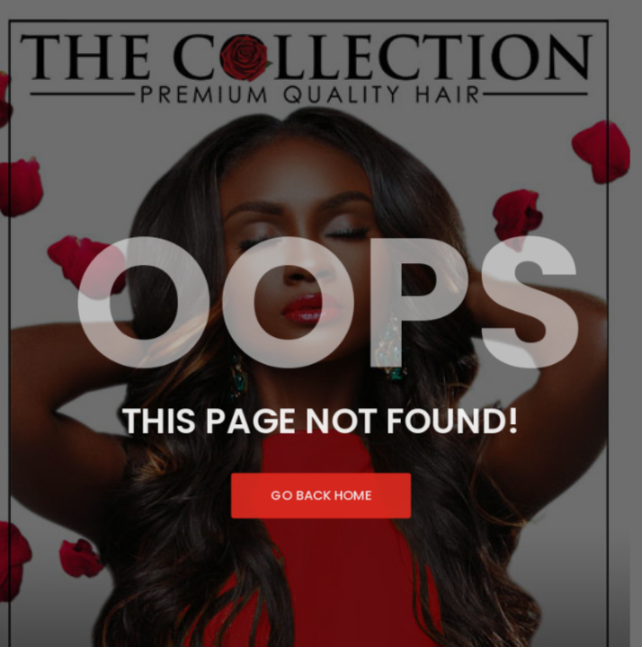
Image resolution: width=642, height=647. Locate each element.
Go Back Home (321, 499)
